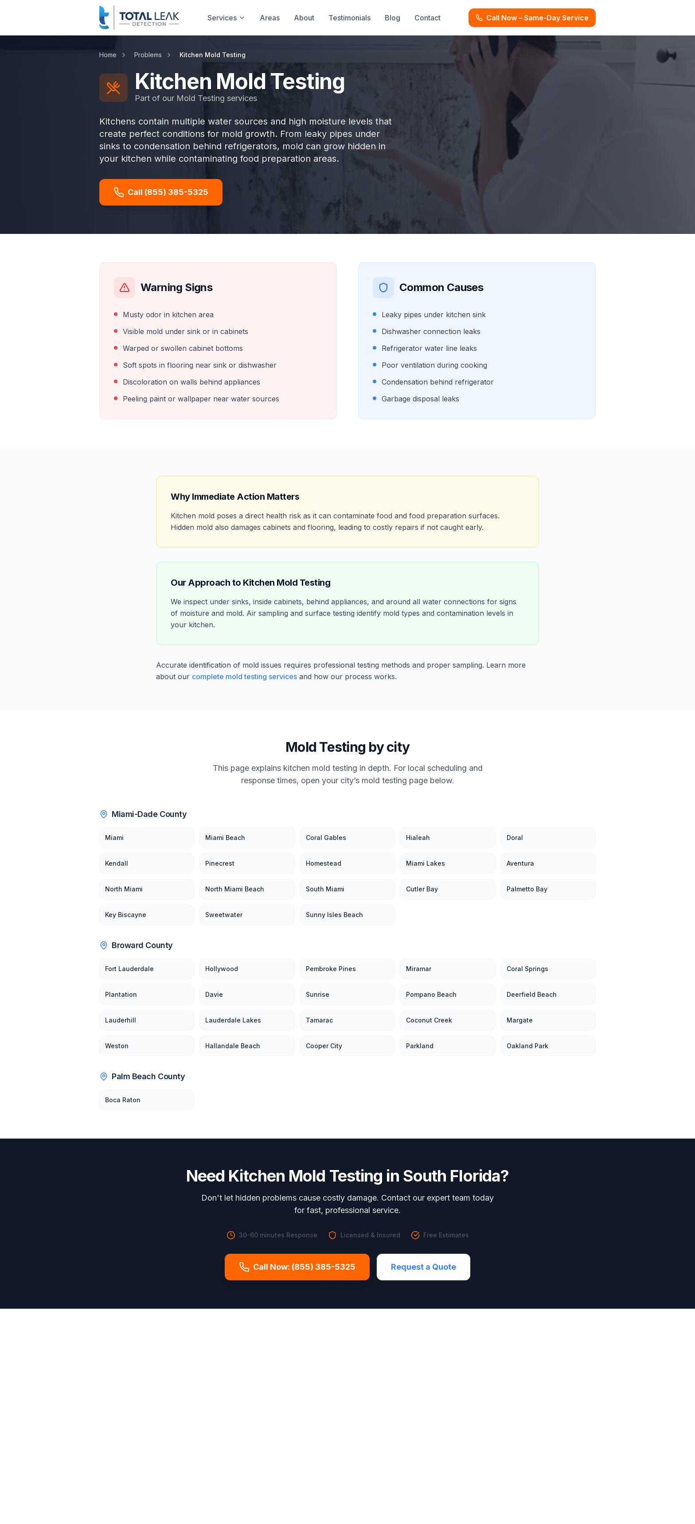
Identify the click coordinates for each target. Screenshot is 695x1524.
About (304, 17)
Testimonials (349, 17)
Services (226, 17)
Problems (148, 54)
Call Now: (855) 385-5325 (297, 1267)
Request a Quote (423, 1266)
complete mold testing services (244, 676)
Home (108, 54)
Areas (270, 17)
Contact (427, 17)
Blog (392, 17)
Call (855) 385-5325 (160, 192)
